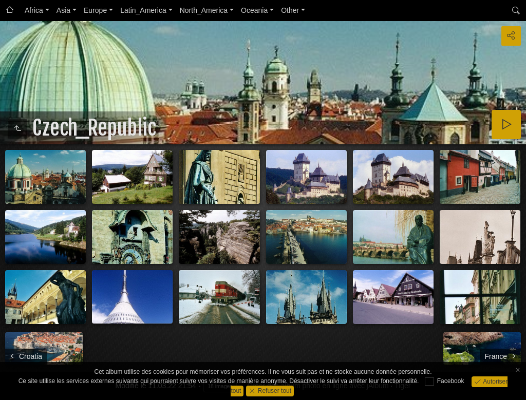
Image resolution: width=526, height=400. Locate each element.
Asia (63, 10)
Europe (95, 10)
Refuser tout (273, 390)
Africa (34, 10)
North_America (204, 10)
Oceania (254, 10)
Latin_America (143, 10)
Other (290, 10)
